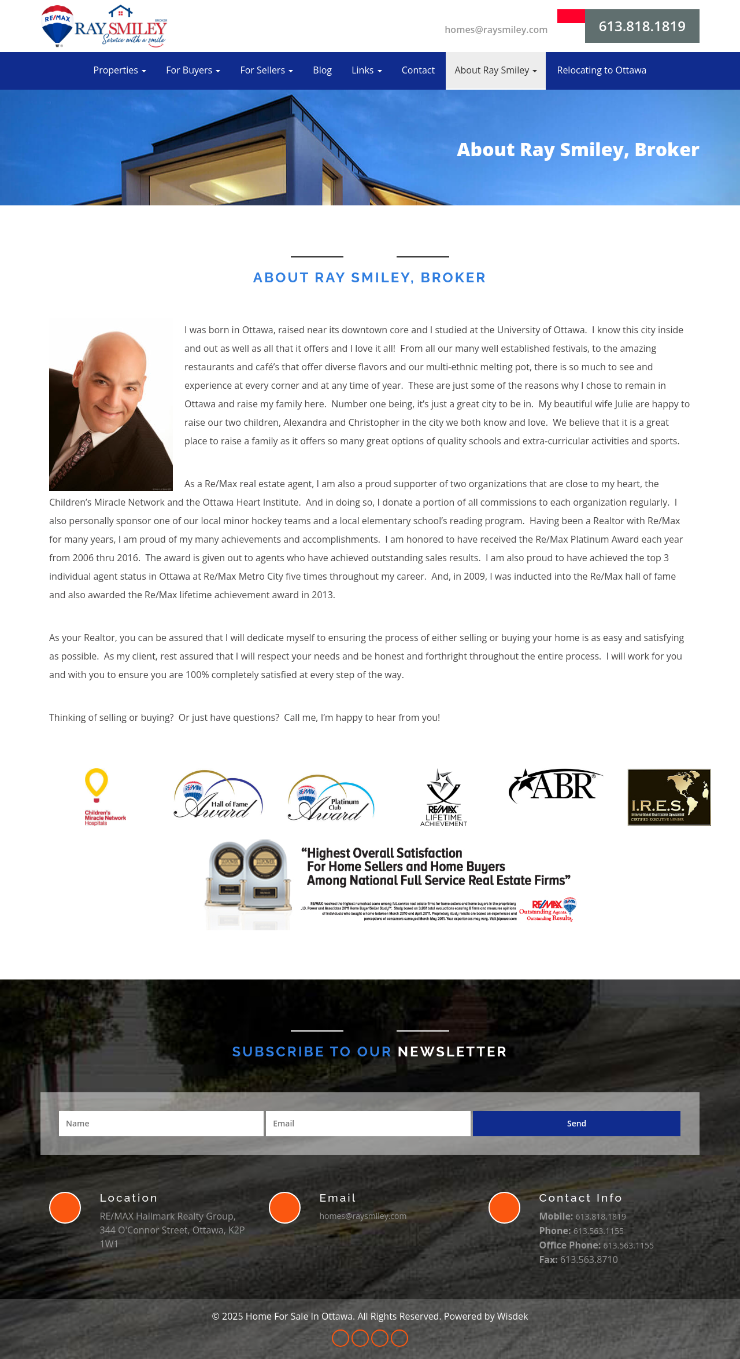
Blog (322, 70)
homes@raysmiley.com (496, 29)
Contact (418, 70)
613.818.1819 (642, 25)
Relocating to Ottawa (602, 70)
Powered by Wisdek (486, 1316)
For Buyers (193, 70)
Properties (120, 70)
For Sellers (266, 70)
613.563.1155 (599, 1230)
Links (367, 70)
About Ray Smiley (495, 70)
